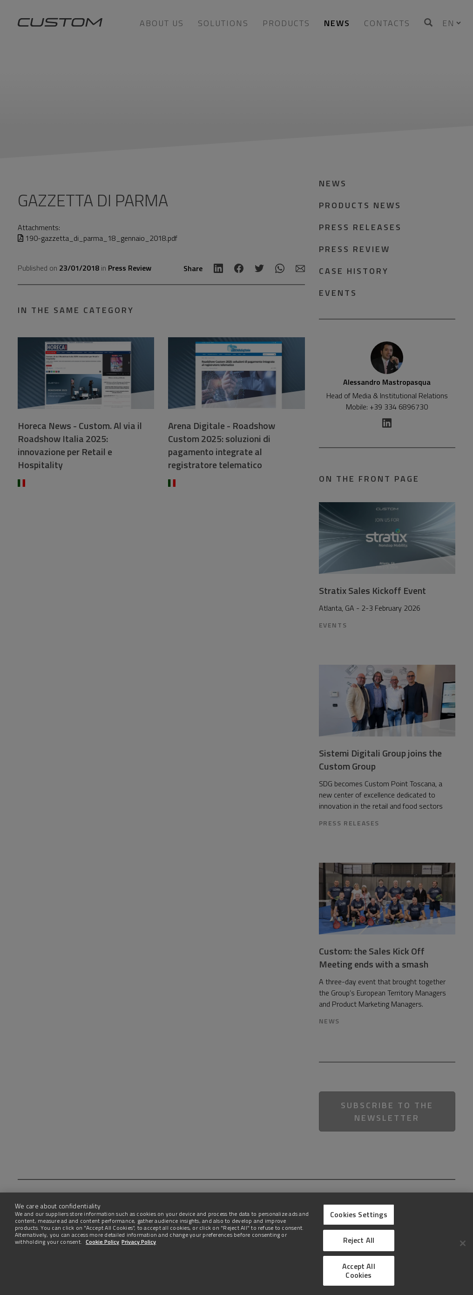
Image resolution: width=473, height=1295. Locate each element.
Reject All (359, 1240)
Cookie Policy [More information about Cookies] (102, 1241)
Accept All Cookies (358, 1271)
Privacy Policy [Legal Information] (139, 1241)
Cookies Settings (358, 1214)
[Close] (463, 1243)
